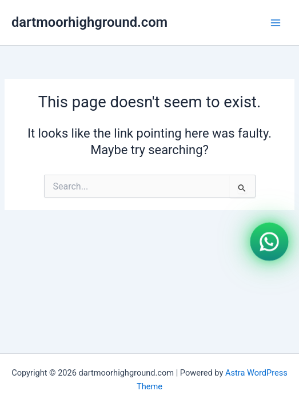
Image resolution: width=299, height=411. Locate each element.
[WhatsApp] (269, 241)
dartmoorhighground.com (89, 22)
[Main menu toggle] (276, 23)
